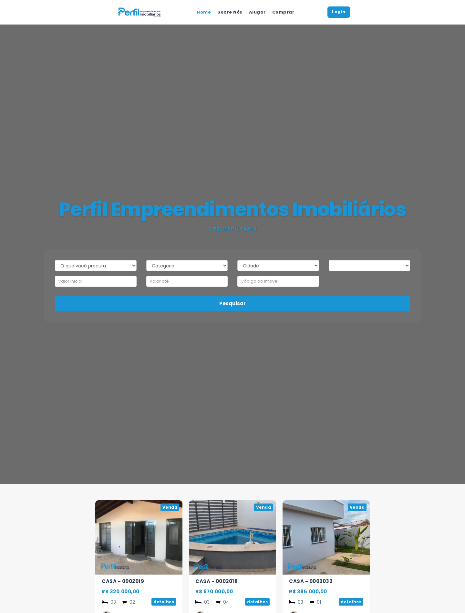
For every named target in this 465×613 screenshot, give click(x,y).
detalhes (163, 602)
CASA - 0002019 (123, 581)
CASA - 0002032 (310, 581)
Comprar (283, 12)
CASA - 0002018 (216, 581)
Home (204, 12)
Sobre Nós (230, 12)
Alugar (257, 12)
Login (339, 12)
